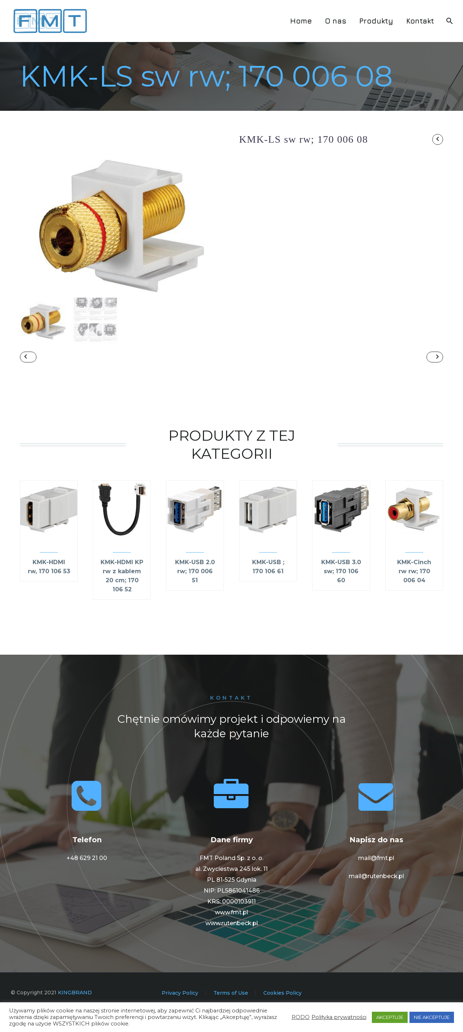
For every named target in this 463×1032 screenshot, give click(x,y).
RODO (301, 1017)
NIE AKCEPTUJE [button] (432, 1017)
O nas (335, 21)
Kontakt (420, 21)
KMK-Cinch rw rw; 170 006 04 (414, 590)
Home (301, 21)
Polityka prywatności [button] (338, 1017)
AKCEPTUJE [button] (389, 1017)
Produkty (376, 21)
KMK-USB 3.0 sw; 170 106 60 (341, 590)
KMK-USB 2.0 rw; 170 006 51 (195, 590)
